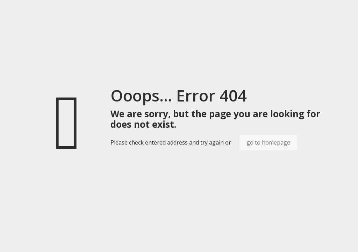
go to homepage (268, 142)
